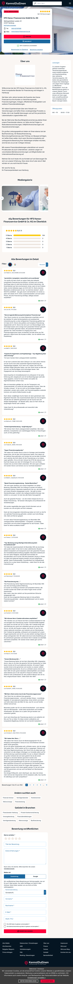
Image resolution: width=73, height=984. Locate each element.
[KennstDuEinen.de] (14, 3)
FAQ (21, 952)
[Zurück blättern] (2, 198)
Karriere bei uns (66, 952)
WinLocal (63, 946)
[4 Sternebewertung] (16, 838)
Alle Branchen (6, 946)
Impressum (64, 943)
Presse (45, 946)
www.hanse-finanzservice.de (20, 31)
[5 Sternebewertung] (19, 838)
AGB (10, 924)
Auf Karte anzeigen (10, 25)
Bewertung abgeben (36, 49)
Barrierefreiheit (48, 955)
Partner (45, 949)
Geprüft (42, 300)
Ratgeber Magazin (8, 949)
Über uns (46, 943)
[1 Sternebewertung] (5, 838)
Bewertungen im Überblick (19, 49)
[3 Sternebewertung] (12, 838)
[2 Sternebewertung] (9, 838)
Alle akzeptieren (47, 981)
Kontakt (45, 952)
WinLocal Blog (65, 949)
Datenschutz (24, 943)
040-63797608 (16, 28)
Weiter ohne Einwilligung (28, 981)
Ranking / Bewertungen (27, 955)
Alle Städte (6, 943)
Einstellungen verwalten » (37, 978)
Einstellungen (33, 943)
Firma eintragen (7, 952)
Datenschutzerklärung (15, 926)
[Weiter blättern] (48, 198)
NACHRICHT (27, 41)
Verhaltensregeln (9, 868)
